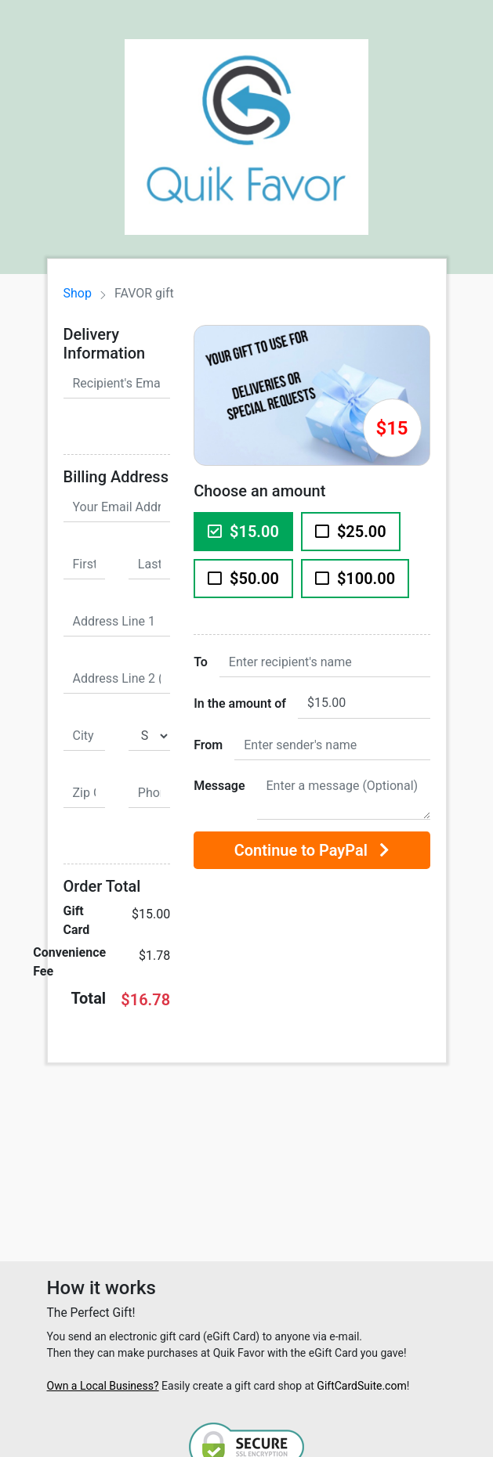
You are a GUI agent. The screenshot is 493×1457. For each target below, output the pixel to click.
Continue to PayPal (312, 850)
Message (219, 785)
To (201, 662)
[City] (84, 736)
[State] (149, 736)
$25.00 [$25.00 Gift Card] (350, 531)
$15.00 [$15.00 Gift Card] (243, 531)
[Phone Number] (149, 793)
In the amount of (240, 703)
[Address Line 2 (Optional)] (117, 679)
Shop (77, 293)
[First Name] (84, 564)
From (208, 745)
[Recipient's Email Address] (117, 384)
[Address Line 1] (117, 622)
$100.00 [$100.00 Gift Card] (355, 578)
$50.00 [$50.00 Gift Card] (243, 578)
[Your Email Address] (117, 507)
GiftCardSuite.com (361, 1385)
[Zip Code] (84, 793)
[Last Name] (149, 564)
